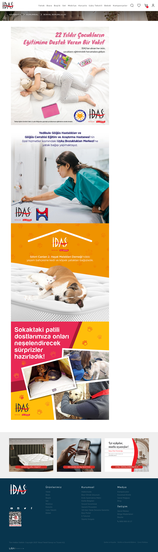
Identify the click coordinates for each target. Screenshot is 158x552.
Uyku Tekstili (95, 5)
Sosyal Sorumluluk (89, 504)
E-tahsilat (85, 516)
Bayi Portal (86, 513)
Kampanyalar (120, 5)
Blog (119, 501)
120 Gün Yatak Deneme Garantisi (95, 510)
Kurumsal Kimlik (124, 495)
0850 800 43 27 (124, 521)
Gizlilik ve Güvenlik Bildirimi (127, 542)
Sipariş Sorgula (87, 519)
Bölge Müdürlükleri (125, 514)
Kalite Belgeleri (87, 501)
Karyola (83, 5)
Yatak (41, 5)
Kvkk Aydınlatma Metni (91, 498)
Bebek (107, 5)
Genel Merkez (123, 511)
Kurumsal (32, 15)
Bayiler (120, 517)
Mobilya (72, 5)
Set (64, 5)
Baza (49, 5)
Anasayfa (15, 15)
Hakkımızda (86, 492)
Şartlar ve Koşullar (110, 542)
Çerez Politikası (143, 542)
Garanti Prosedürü (89, 507)
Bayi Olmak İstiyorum (90, 495)
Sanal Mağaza (123, 498)
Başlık (57, 5)
